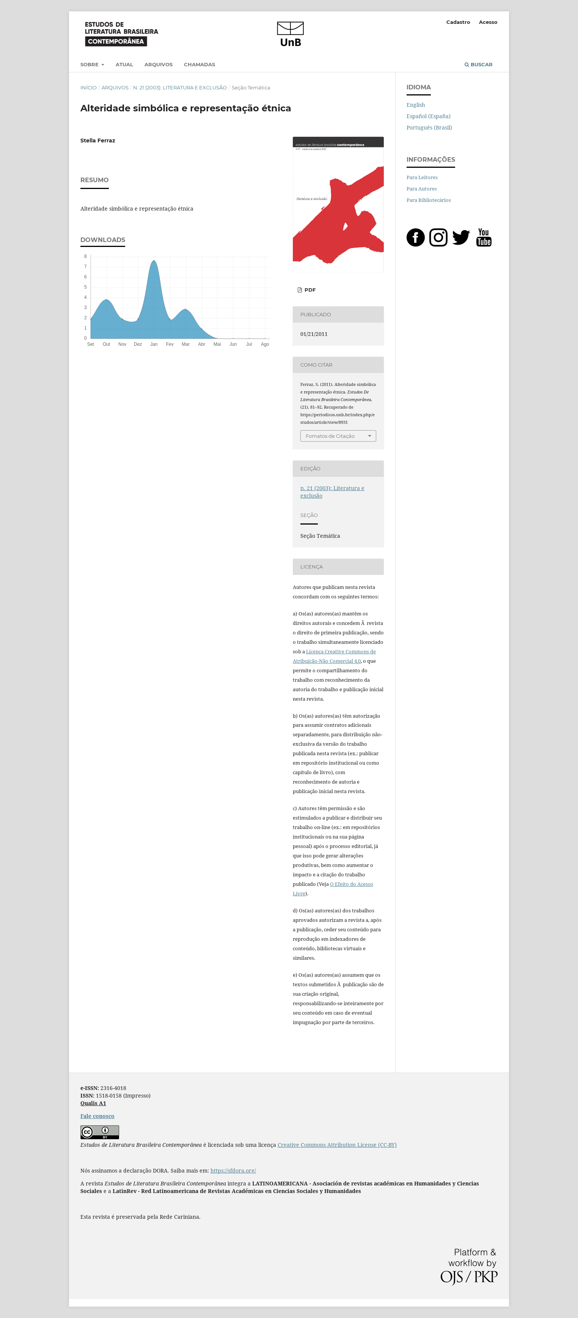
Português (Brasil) (429, 127)
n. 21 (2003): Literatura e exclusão (180, 87)
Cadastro (458, 22)
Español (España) (429, 116)
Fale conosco (97, 1116)
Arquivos (158, 64)
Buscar (479, 64)
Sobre (90, 64)
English (416, 104)
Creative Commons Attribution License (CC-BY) (337, 1144)
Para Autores (422, 188)
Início (88, 87)
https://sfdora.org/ (233, 1170)
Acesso (488, 22)
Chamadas (199, 64)
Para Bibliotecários (429, 200)
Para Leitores (422, 177)
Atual (124, 64)
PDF (309, 290)
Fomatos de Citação (330, 436)
